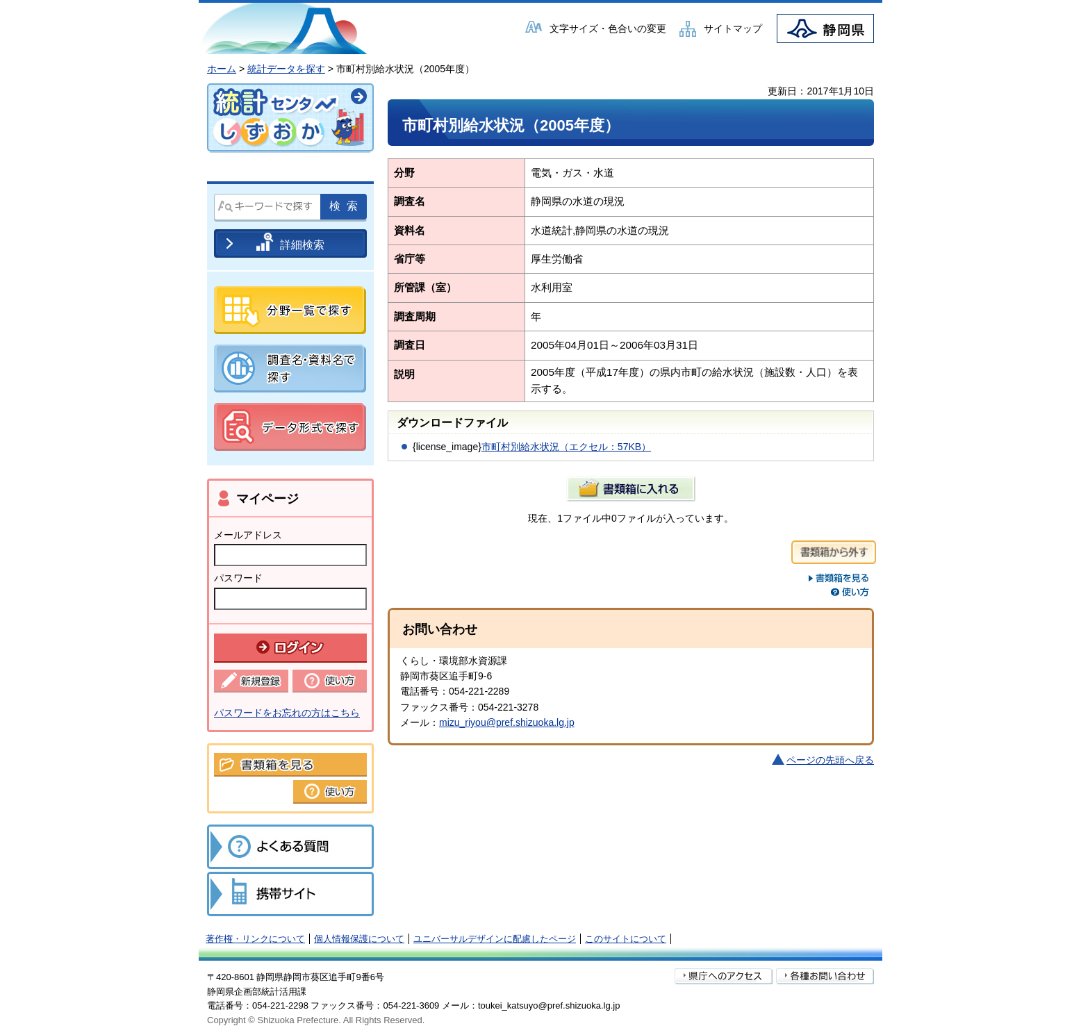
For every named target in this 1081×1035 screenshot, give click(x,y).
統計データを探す (286, 68)
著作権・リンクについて (255, 939)
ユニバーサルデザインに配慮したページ (494, 939)
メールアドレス (248, 534)
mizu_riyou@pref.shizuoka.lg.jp (507, 722)
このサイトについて (625, 939)
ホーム (221, 68)
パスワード (238, 577)
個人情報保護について (359, 939)
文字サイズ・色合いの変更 (608, 28)
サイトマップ (733, 28)
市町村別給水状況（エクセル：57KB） (566, 446)
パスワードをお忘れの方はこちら (287, 712)
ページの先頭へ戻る (830, 759)
